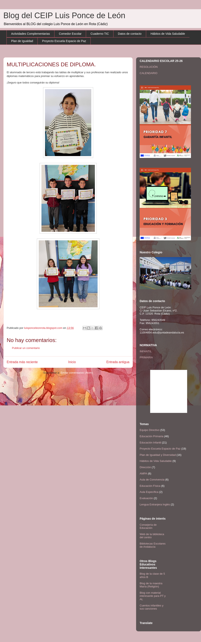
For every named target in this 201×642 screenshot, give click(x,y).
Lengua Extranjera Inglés (155, 504)
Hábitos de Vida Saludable (168, 33)
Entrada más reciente (22, 362)
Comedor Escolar (70, 33)
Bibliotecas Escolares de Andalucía (153, 545)
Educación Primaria (151, 436)
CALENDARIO (148, 73)
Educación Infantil (150, 442)
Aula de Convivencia (152, 479)
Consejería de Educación (148, 526)
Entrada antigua (117, 362)
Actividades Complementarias (30, 33)
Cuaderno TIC (99, 33)
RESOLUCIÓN (149, 66)
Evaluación (146, 498)
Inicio (72, 362)
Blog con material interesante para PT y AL (153, 596)
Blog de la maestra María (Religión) (151, 585)
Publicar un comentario (26, 348)
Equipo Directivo (150, 430)
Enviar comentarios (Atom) (77, 372)
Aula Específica (149, 491)
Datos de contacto (130, 33)
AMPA (143, 473)
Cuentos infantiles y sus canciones (151, 607)
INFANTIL (146, 351)
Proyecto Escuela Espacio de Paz (64, 41)
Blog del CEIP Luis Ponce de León (64, 15)
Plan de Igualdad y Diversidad (158, 454)
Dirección (145, 467)
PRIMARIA (146, 357)
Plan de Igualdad (22, 41)
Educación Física (150, 485)
